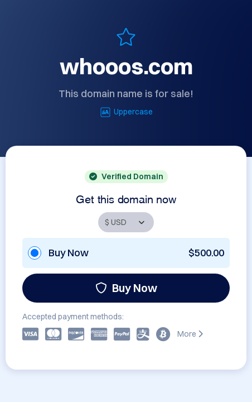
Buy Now (126, 288)
